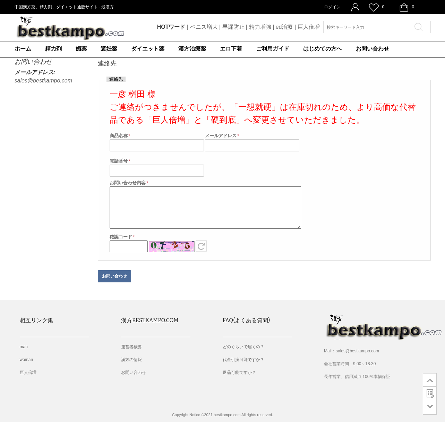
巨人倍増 (309, 27)
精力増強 (260, 27)
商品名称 (119, 135)
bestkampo (223, 415)
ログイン (332, 7)
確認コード (121, 237)
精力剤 (53, 49)
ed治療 (284, 27)
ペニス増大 (204, 27)
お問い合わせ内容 (128, 183)
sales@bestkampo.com (43, 80)
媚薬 (81, 49)
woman (26, 359)
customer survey (429, 393)
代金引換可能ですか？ (243, 359)
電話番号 (119, 161)
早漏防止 (233, 27)
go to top (429, 380)
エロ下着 (231, 49)
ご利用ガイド (272, 49)
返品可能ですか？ (239, 372)
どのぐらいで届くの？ (243, 346)
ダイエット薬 (147, 49)
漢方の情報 (131, 359)
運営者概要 (131, 346)
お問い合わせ (372, 49)
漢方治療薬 (192, 49)
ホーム (23, 49)
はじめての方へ (322, 49)
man (24, 346)
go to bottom (429, 407)
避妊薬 (109, 49)
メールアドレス (221, 135)
